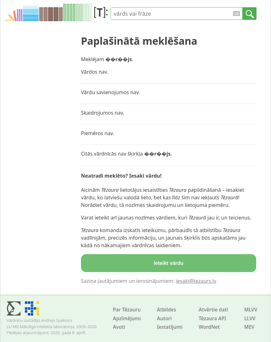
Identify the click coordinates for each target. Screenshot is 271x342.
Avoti (119, 327)
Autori (164, 318)
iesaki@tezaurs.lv (196, 280)
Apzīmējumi (127, 318)
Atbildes (166, 309)
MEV (249, 327)
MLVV (250, 309)
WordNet (209, 327)
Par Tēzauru (127, 309)
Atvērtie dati (213, 309)
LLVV (250, 318)
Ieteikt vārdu (168, 263)
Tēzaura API (212, 318)
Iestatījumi (169, 327)
